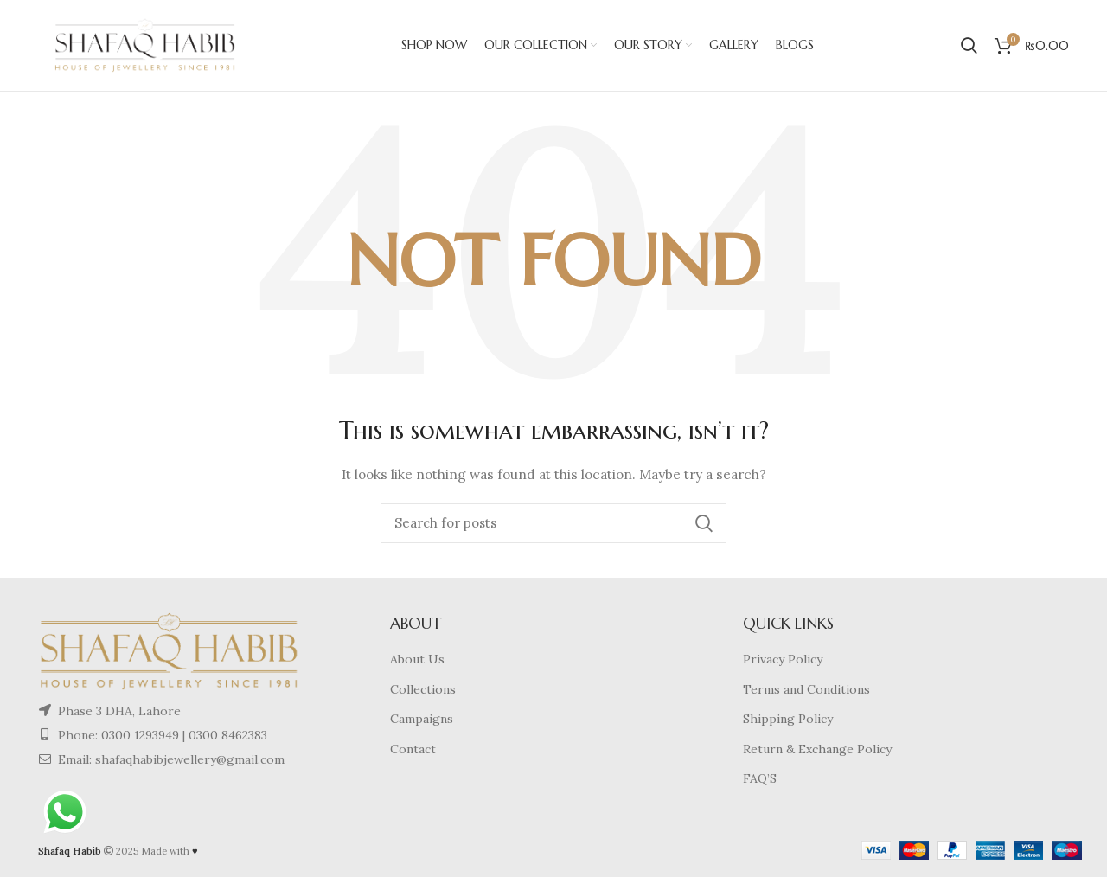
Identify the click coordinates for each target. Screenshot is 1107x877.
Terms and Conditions (806, 689)
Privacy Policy (782, 659)
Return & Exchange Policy (817, 749)
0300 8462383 (228, 735)
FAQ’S (760, 778)
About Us (417, 659)
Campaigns (421, 719)
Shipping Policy (788, 719)
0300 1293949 (138, 735)
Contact (413, 749)
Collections (423, 689)
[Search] (553, 523)
